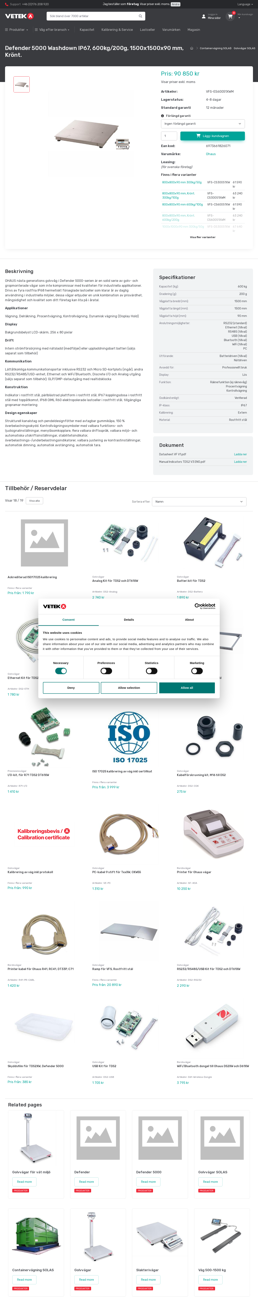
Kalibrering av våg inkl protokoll (30, 861)
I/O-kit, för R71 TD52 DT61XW (28, 768)
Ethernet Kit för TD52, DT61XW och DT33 (36, 674)
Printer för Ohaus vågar (194, 861)
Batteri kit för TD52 (191, 581)
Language (244, 4)
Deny (71, 687)
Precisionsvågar (17, 763)
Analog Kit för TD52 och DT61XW (115, 581)
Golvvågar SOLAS (244, 48)
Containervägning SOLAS (215, 48)
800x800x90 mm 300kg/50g (182, 182)
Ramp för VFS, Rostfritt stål (112, 955)
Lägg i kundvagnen (212, 136)
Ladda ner (240, 454)
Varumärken (171, 30)
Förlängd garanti (176, 116)
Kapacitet (87, 30)
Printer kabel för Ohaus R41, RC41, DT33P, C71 (41, 955)
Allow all (187, 687)
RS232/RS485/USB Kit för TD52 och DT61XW (208, 955)
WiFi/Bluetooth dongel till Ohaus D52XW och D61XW (213, 1048)
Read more (24, 1160)
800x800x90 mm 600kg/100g (182, 204)
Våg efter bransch (51, 30)
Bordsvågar (184, 857)
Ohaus (211, 154)
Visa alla (34, 500)
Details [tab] (129, 619)
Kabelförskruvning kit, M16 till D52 (201, 768)
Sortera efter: (141, 501)
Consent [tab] (68, 619)
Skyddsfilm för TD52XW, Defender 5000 (36, 1048)
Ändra (175, 4)
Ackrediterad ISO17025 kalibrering (32, 577)
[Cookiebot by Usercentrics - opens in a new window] (197, 606)
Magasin (194, 30)
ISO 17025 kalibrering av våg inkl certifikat (122, 764)
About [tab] (189, 619)
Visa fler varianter (203, 237)
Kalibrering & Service (117, 30)
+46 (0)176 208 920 (35, 4)
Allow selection (129, 687)
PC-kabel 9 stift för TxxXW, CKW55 (116, 861)
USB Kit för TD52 (104, 1048)
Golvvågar (98, 576)
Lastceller (147, 30)
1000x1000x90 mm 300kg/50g (183, 226)
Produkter (15, 30)
